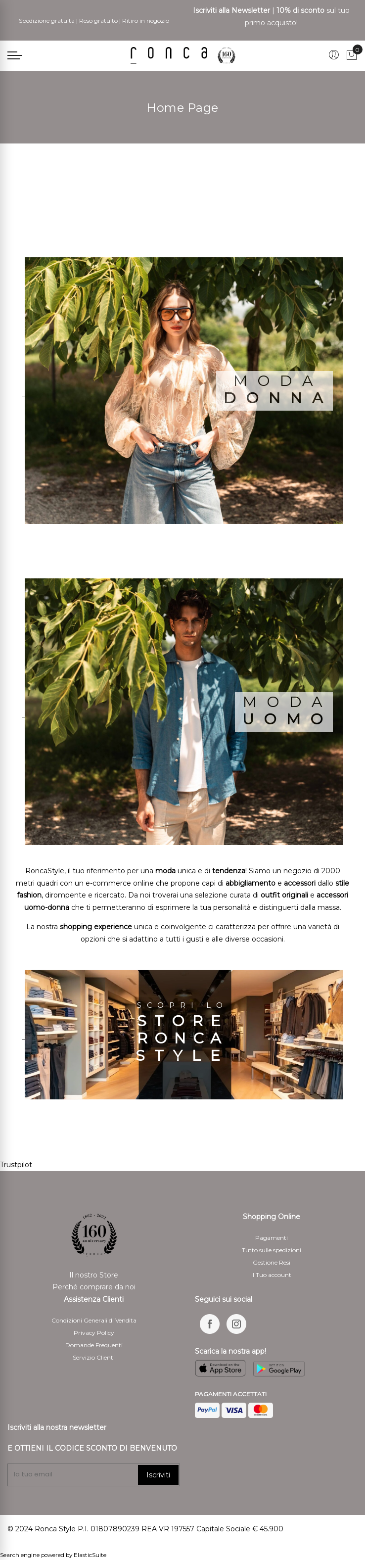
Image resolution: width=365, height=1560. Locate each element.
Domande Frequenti (94, 1345)
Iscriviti (158, 1474)
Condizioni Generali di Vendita (94, 1320)
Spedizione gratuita (47, 20)
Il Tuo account (271, 1274)
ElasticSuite (90, 1555)
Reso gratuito (98, 20)
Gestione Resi (271, 1262)
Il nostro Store (93, 1275)
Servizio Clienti (94, 1357)
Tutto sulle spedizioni (271, 1250)
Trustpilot (16, 1164)
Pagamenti (271, 1237)
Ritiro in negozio (145, 20)
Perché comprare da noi (94, 1286)
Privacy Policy (94, 1332)
